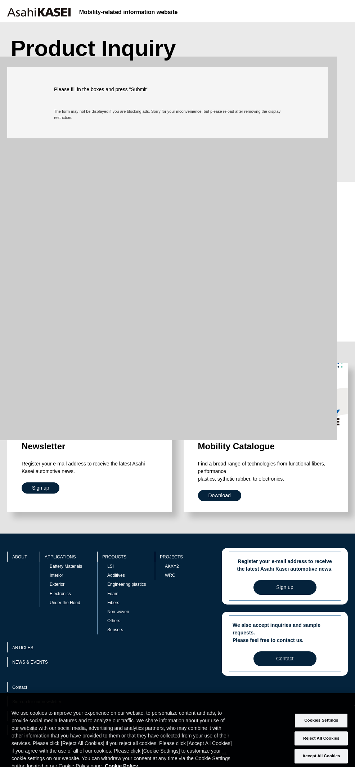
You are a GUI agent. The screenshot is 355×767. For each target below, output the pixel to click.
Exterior (57, 584)
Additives (116, 575)
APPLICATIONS (60, 556)
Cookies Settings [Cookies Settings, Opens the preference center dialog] (321, 728)
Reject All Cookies (321, 746)
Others (113, 620)
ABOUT (19, 556)
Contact (19, 687)
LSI (110, 566)
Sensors (115, 629)
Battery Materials (66, 566)
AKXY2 (172, 566)
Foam (112, 593)
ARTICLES (22, 647)
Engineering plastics (126, 584)
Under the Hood (65, 602)
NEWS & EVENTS (30, 662)
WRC (170, 575)
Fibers (113, 602)
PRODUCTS (114, 556)
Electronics (60, 593)
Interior (56, 575)
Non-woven (118, 611)
